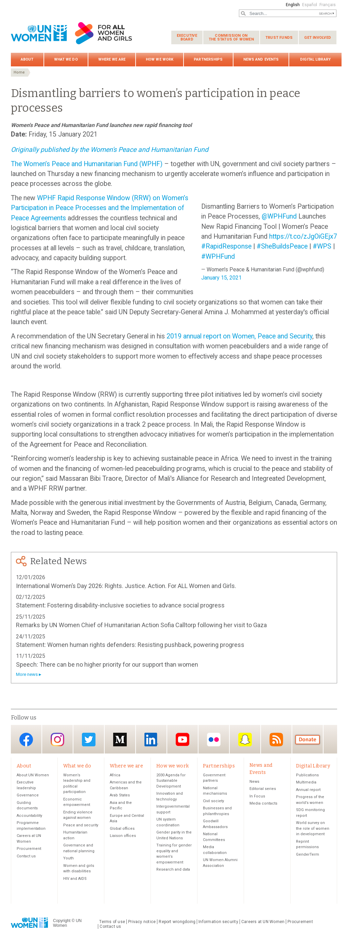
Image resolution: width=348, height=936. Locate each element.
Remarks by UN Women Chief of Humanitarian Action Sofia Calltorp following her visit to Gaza (141, 625)
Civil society (213, 801)
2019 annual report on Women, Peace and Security (239, 336)
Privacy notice (142, 921)
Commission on (231, 37)
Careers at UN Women (262, 921)
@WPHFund (279, 216)
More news (27, 674)
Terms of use (112, 921)
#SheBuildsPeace (282, 246)
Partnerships (208, 59)
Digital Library (315, 59)
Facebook (26, 739)
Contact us (26, 856)
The (17, 164)
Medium (120, 739)
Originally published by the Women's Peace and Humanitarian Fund (109, 150)
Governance (28, 795)
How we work (159, 59)
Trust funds (279, 37)
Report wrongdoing (177, 921)
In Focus (257, 796)
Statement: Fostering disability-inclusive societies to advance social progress (120, 605)
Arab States (120, 795)
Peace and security (80, 825)
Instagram (57, 739)
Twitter (88, 739)
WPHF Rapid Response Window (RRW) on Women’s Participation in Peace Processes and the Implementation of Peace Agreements (99, 208)
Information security (218, 921)
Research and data (173, 869)
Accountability (29, 815)
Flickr (213, 739)
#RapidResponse (226, 246)
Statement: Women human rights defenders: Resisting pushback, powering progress (130, 644)
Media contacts (263, 803)
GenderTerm (307, 854)
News (254, 781)
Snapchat (245, 739)
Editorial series (262, 789)
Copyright (61, 920)
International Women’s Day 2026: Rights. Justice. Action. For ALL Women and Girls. (126, 585)
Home (19, 72)
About (27, 59)
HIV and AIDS (75, 878)
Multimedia (306, 782)
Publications (307, 775)
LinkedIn (151, 739)
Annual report (308, 790)
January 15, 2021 (221, 277)
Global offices (122, 828)
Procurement (29, 848)
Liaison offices (123, 836)
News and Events (261, 59)
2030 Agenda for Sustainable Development (171, 781)
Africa (115, 775)
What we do (66, 59)
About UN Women (33, 775)
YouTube (182, 739)
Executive (187, 37)
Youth (68, 858)
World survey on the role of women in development (312, 828)
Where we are (111, 59)
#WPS (322, 246)
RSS (276, 739)
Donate (307, 739)
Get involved (317, 37)
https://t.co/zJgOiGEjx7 (303, 236)
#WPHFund (218, 256)
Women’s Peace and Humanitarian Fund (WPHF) (93, 164)
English (293, 4)
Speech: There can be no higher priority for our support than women (107, 664)
